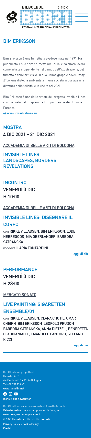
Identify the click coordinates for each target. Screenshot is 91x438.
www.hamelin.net (13, 388)
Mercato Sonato (19, 294)
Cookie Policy (30, 424)
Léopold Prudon (59, 323)
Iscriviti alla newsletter (17, 398)
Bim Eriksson (53, 231)
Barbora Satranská (21, 329)
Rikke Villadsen (24, 231)
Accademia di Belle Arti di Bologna (38, 145)
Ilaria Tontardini (32, 248)
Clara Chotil (52, 318)
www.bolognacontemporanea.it (22, 414)
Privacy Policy (11, 424)
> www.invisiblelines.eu (20, 113)
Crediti (7, 428)
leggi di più (80, 254)
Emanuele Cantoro (48, 334)
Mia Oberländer (40, 236)
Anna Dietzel (54, 329)
